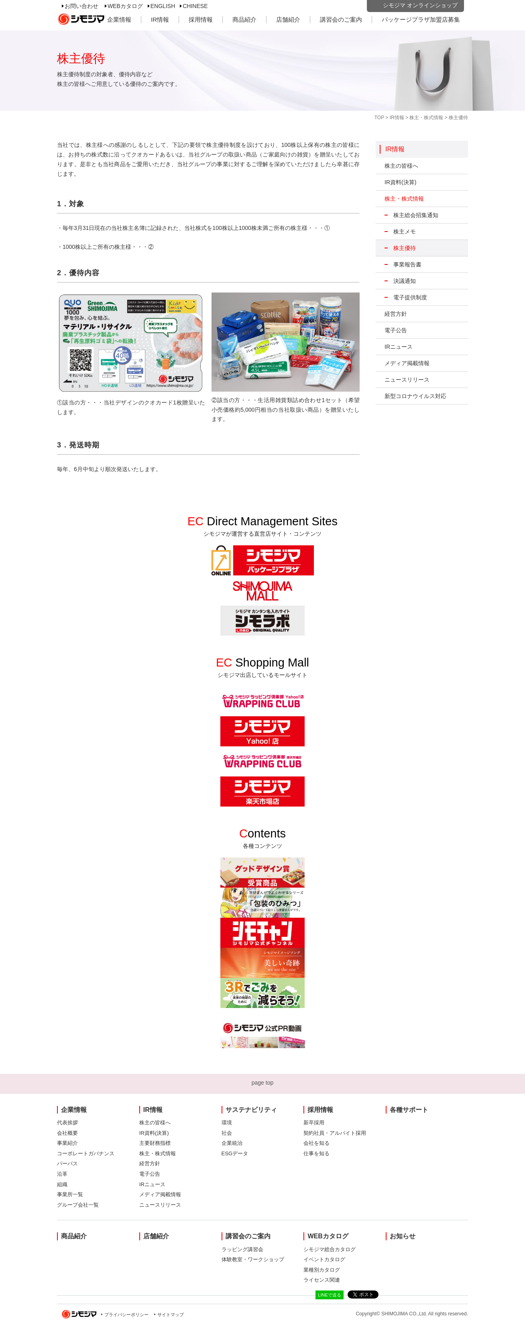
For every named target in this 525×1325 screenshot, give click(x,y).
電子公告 (396, 330)
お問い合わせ (81, 6)
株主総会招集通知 (415, 215)
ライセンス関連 (321, 1280)
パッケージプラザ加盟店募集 (421, 19)
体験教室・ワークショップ (253, 1259)
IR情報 (160, 19)
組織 (62, 1184)
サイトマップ (170, 1314)
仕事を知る (316, 1153)
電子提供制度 (410, 297)
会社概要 (67, 1133)
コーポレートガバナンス (85, 1153)
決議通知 (404, 281)
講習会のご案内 (341, 19)
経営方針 (396, 314)
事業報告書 (407, 264)
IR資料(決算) (400, 182)
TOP (379, 117)
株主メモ (404, 231)
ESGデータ (235, 1153)
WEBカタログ (125, 6)
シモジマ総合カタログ (329, 1249)
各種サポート (409, 1109)
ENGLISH (163, 6)
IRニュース (399, 346)
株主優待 (404, 248)
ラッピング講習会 (242, 1249)
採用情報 (201, 19)
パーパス (67, 1163)
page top (263, 1082)
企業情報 (119, 19)
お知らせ (402, 1236)
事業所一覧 (70, 1194)
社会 (227, 1133)
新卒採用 (313, 1123)
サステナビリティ (251, 1109)
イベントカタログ (324, 1259)
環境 (227, 1123)
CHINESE (195, 6)
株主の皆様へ (401, 166)
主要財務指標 (155, 1143)
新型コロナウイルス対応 (415, 396)
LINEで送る (329, 1294)
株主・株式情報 (426, 117)
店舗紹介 (288, 19)
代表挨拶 (67, 1123)
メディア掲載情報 (407, 363)
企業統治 (232, 1143)
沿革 (62, 1174)
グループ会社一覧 (78, 1205)
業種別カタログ (321, 1270)
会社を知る (316, 1143)
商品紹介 (244, 19)
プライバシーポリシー (126, 1314)
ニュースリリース (407, 379)
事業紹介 (67, 1143)
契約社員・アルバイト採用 (334, 1133)
